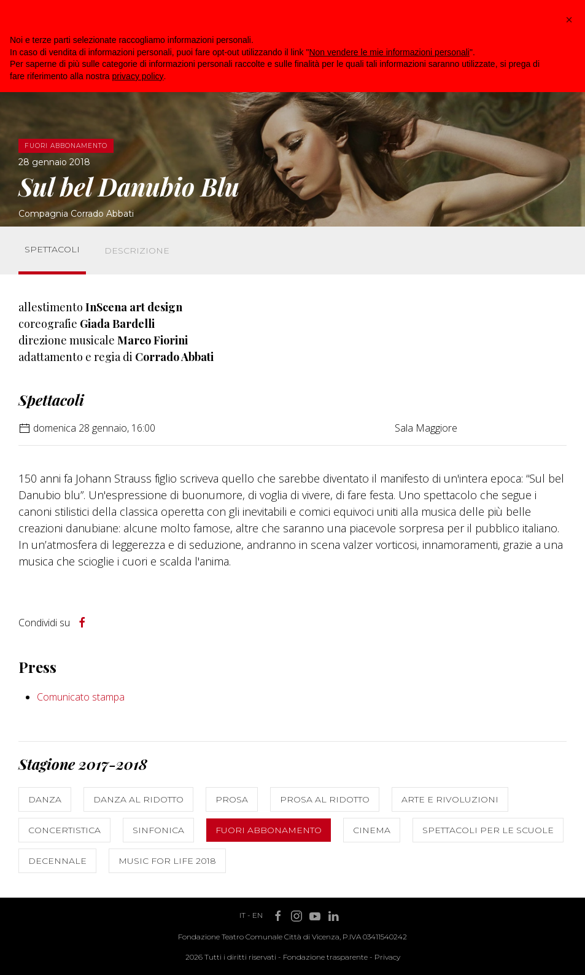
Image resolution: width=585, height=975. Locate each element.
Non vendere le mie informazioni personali (389, 52)
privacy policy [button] (138, 76)
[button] (569, 19)
